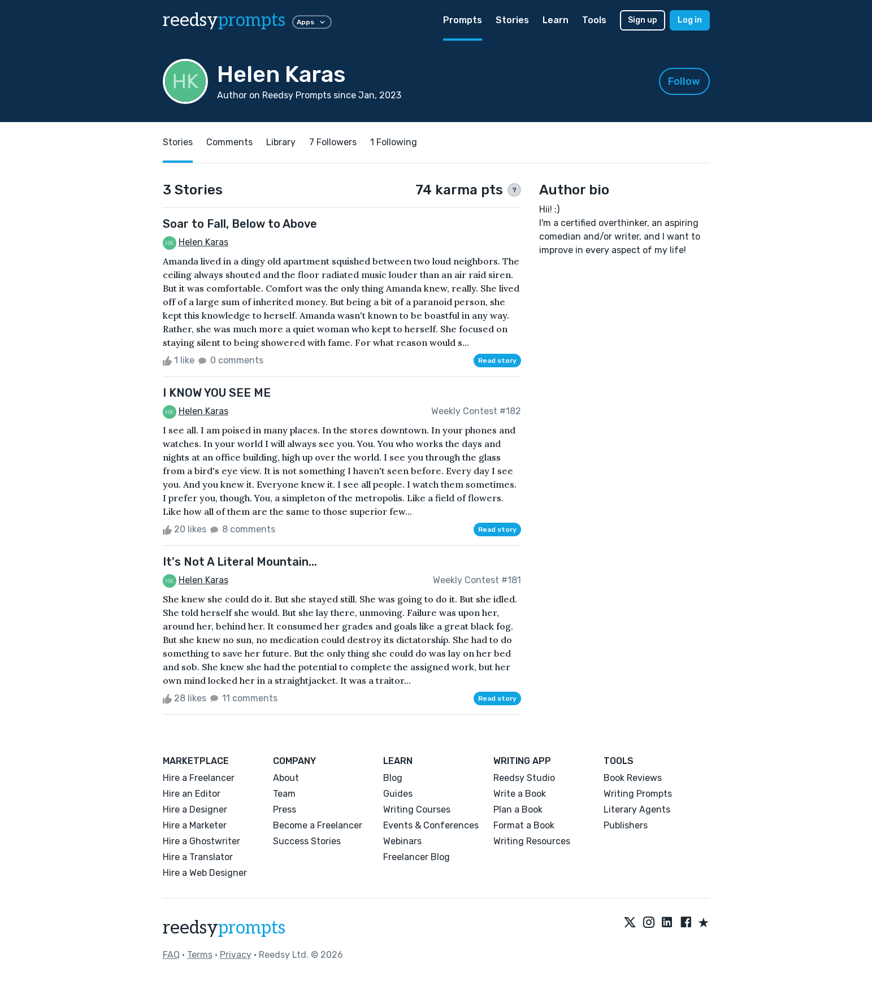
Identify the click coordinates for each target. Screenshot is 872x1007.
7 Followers (333, 142)
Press (284, 809)
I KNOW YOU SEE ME (217, 393)
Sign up (642, 20)
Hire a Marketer (195, 825)
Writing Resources (531, 841)
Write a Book (519, 793)
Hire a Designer (195, 809)
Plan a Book (518, 809)
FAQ (171, 954)
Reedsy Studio (524, 777)
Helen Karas (203, 242)
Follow (684, 81)
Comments (229, 142)
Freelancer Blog (416, 857)
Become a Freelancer (317, 825)
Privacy (235, 954)
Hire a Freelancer (199, 777)
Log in (690, 20)
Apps (312, 22)
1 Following (393, 142)
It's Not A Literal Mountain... (240, 561)
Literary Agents (637, 809)
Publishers (626, 825)
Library (281, 142)
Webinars (402, 841)
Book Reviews (633, 777)
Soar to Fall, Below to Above (240, 224)
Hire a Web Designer (205, 872)
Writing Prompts (638, 793)
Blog (392, 777)
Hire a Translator (198, 857)
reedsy (224, 928)
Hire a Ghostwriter (201, 841)
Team (284, 793)
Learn (556, 20)
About (286, 777)
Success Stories (307, 841)
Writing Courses (416, 809)
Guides (398, 793)
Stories (512, 20)
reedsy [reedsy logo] (224, 20)
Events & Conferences (431, 825)
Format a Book (523, 825)
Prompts (462, 20)
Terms (199, 954)
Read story (497, 360)
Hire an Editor (191, 793)
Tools (594, 20)
